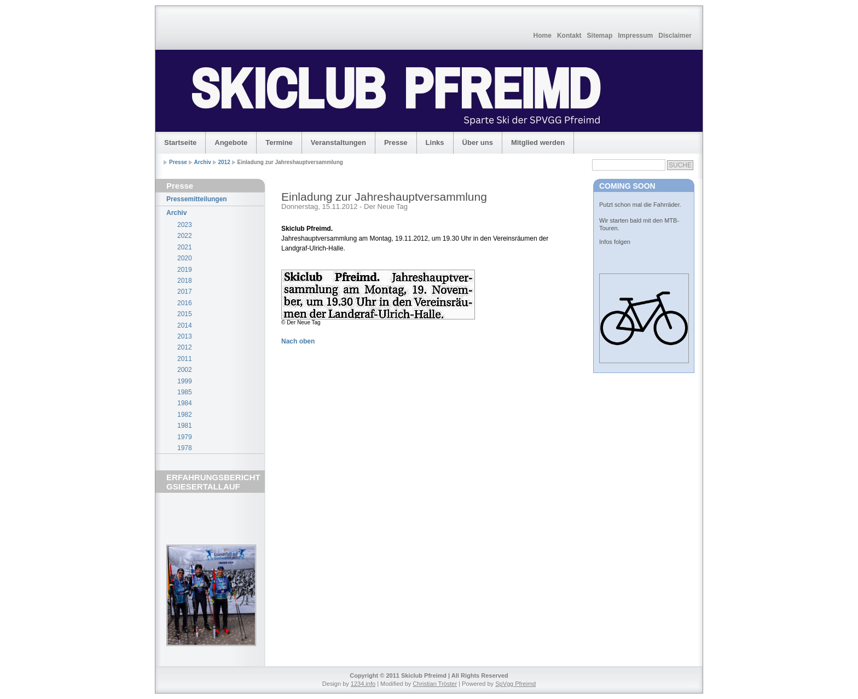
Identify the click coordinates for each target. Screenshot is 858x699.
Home (543, 35)
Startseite (180, 142)
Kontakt (569, 35)
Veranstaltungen (338, 142)
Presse (396, 142)
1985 (184, 392)
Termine (279, 142)
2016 (184, 303)
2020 (184, 258)
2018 (184, 280)
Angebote (231, 142)
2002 (184, 370)
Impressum (635, 35)
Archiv (202, 162)
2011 (184, 359)
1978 (184, 448)
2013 (184, 336)
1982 (184, 414)
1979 (184, 437)
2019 (184, 269)
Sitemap (600, 35)
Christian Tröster (435, 683)
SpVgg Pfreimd (515, 683)
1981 (184, 425)
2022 (184, 236)
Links (435, 142)
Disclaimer (675, 35)
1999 (184, 381)
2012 (224, 162)
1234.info (363, 683)
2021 (184, 247)
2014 (184, 325)
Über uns (477, 142)
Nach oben (298, 341)
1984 (184, 403)
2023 (184, 225)
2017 (184, 291)
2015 (184, 314)
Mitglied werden (538, 142)
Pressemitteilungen (196, 199)
